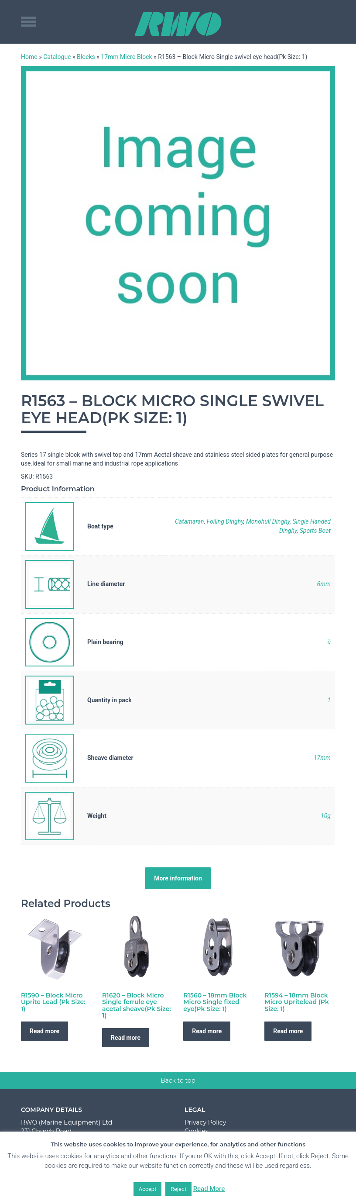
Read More (209, 1189)
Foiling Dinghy (225, 521)
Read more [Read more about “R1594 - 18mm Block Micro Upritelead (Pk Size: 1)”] (288, 1031)
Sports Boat (315, 530)
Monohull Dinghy (268, 521)
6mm (324, 583)
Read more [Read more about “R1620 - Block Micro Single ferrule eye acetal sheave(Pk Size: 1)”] (125, 1037)
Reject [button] (178, 1189)
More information (178, 878)
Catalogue (57, 56)
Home (29, 56)
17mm (322, 757)
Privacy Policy (205, 1122)
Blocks (86, 56)
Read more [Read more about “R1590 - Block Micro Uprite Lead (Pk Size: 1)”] (44, 1031)
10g (326, 815)
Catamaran (189, 521)
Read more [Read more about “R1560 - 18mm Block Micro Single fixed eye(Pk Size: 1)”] (207, 1031)
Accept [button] (148, 1189)
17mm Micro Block (126, 56)
